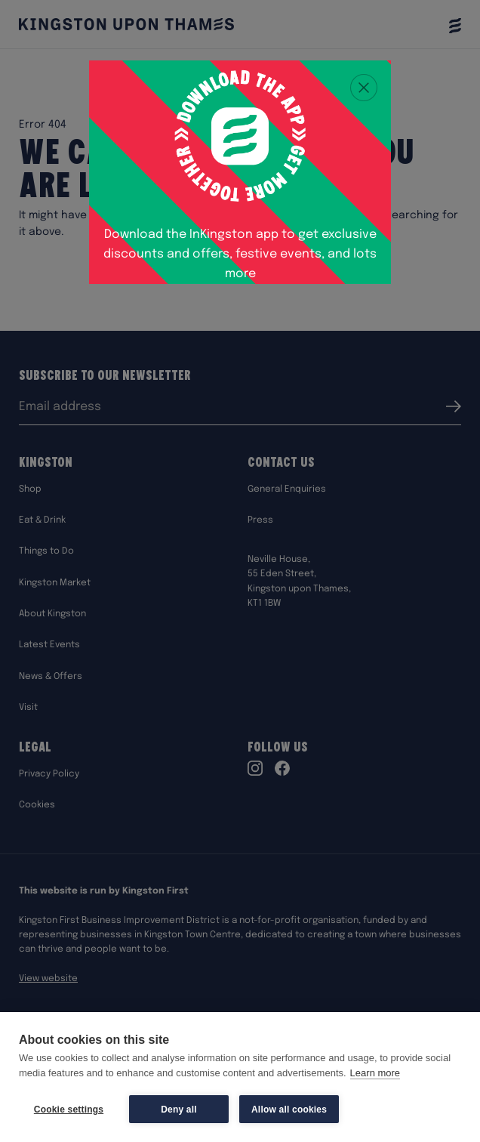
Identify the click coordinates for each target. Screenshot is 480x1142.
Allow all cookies (289, 1109)
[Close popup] (363, 87)
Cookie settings (68, 1109)
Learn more (375, 1073)
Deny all (179, 1109)
